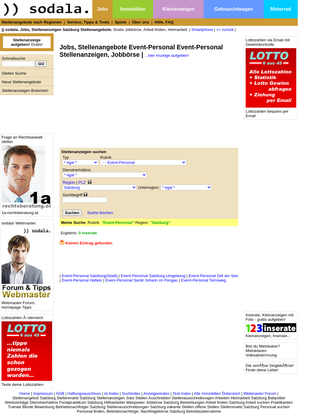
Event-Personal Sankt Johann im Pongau (141, 280)
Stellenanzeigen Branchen (25, 90)
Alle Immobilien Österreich (217, 393)
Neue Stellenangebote (21, 82)
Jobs (102, 9)
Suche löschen (100, 212)
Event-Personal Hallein (82, 280)
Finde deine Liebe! (262, 370)
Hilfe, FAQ (164, 22)
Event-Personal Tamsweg (203, 280)
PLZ (81, 182)
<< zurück (225, 29)
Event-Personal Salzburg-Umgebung (153, 276)
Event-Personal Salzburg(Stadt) (89, 276)
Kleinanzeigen (178, 9)
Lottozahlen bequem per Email (271, 112)
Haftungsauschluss (84, 393)
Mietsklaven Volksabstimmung (261, 352)
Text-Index (182, 393)
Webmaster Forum (260, 393)
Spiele (120, 22)
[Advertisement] (25, 112)
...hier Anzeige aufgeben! (167, 55)
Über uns (140, 22)
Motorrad (280, 9)
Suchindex (131, 393)
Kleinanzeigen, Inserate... (271, 334)
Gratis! (27, 42)
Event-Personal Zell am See (213, 276)
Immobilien (132, 9)
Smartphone (202, 29)
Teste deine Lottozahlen (26, 383)
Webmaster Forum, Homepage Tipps (26, 303)
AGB (60, 393)
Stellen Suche (14, 73)
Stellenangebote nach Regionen (31, 22)
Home (24, 393)
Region (69, 182)
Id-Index (111, 393)
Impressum (43, 393)
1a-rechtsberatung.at (26, 211)
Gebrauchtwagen (233, 9)
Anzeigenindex (156, 393)
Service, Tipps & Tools (88, 22)
